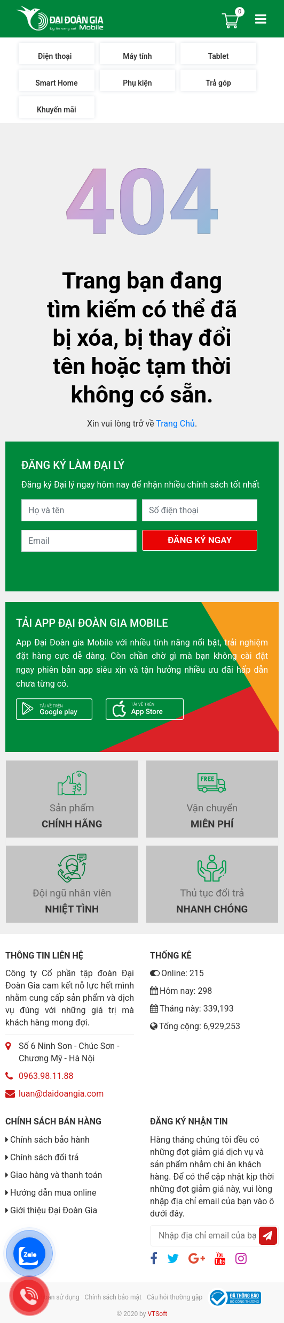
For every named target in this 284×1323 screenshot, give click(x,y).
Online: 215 (177, 973)
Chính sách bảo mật (113, 1297)
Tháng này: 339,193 (192, 1008)
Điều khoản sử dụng (51, 1297)
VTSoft (157, 1314)
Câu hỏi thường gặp (174, 1297)
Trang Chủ (175, 424)
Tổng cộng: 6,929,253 (195, 1026)
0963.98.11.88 (46, 1076)
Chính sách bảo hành (50, 1140)
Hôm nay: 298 (181, 991)
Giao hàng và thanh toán (56, 1175)
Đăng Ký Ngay (200, 540)
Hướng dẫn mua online (53, 1193)
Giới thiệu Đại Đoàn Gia (53, 1210)
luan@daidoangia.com (61, 1094)
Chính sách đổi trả (44, 1157)
